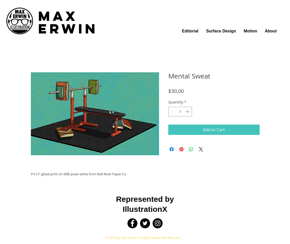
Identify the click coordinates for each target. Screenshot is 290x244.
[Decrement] (172, 111)
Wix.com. (174, 237)
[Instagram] (158, 223)
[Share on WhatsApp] (191, 149)
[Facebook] (132, 223)
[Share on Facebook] (172, 149)
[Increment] (188, 111)
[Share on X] (201, 149)
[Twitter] (145, 223)
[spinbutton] (180, 111)
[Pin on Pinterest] (181, 149)
